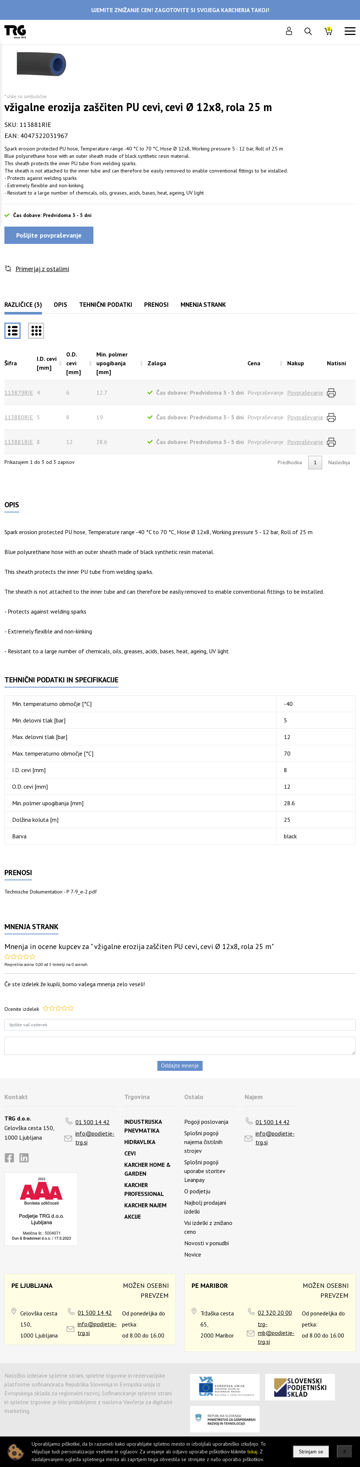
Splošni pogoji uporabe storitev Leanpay (204, 1170)
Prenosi (156, 305)
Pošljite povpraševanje (49, 235)
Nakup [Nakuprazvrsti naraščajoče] (295, 363)
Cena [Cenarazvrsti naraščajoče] (253, 363)
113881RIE (18, 441)
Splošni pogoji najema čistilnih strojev (203, 1141)
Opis (60, 305)
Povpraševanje (305, 392)
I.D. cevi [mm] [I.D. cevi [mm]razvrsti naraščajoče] (47, 363)
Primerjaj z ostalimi (42, 268)
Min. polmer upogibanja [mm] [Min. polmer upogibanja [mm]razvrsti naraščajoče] (112, 363)
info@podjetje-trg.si (94, 1138)
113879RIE (18, 392)
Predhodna (290, 462)
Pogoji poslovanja (206, 1121)
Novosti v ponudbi (206, 1243)
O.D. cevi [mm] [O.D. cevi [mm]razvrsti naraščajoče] (73, 363)
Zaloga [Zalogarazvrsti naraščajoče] (156, 363)
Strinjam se (311, 1451)
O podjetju (197, 1191)
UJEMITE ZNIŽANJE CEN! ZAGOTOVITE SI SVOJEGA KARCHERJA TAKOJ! (180, 10)
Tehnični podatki (105, 305)
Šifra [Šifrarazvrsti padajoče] (10, 363)
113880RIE (18, 417)
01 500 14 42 (92, 1122)
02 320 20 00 (275, 1312)
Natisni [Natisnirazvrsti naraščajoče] (336, 363)
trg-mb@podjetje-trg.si (276, 1332)
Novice (192, 1254)
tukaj (252, 1451)
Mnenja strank (203, 305)
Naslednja (339, 462)
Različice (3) (23, 305)
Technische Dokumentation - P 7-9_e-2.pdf (50, 891)
